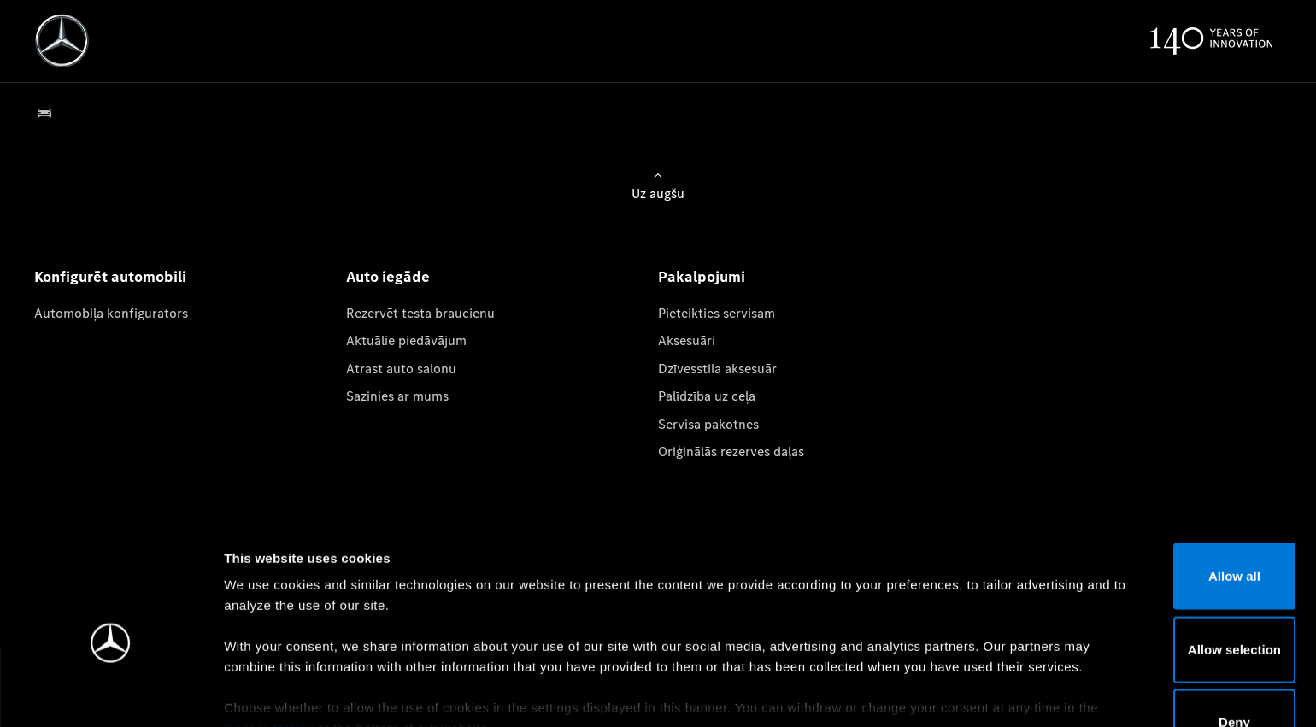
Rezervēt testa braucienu (420, 313)
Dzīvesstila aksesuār (717, 369)
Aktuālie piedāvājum (406, 340)
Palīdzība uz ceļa (706, 396)
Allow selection (1172, 561)
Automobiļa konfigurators (111, 313)
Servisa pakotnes (708, 424)
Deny (1174, 634)
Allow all (1174, 488)
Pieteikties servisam (716, 313)
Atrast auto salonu (401, 369)
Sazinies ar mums (397, 396)
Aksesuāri (686, 340)
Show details (896, 693)
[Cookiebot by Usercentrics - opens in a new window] (110, 693)
